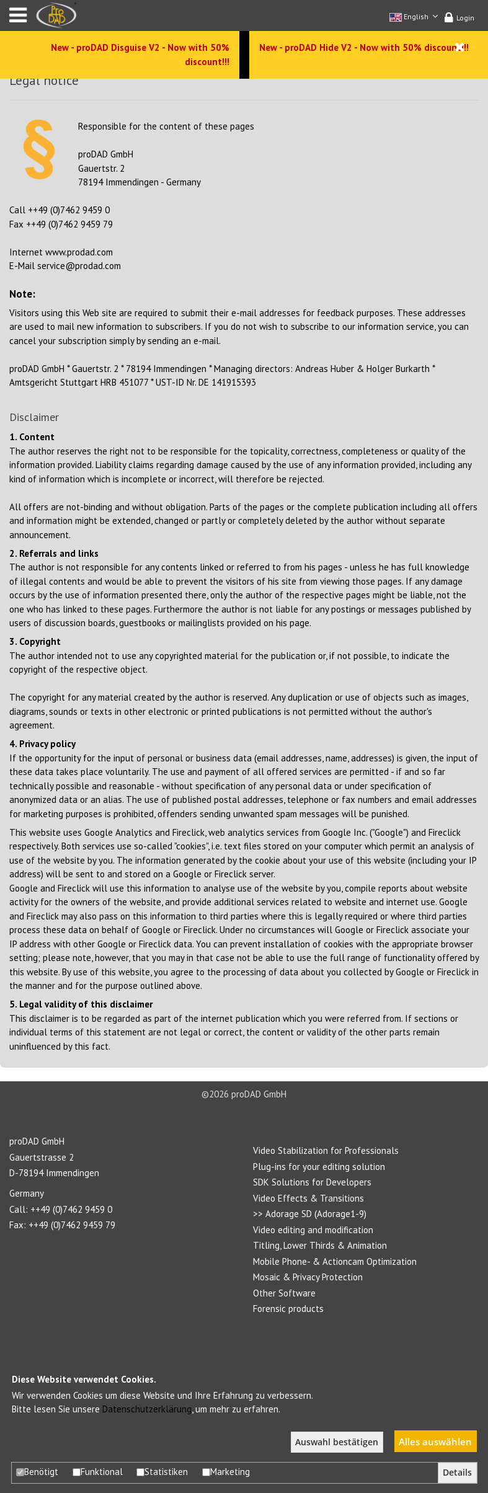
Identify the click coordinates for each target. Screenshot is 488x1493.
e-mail (206, 341)
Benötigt (37, 1471)
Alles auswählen (435, 1441)
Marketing (226, 1471)
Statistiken (162, 1471)
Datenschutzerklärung (147, 1409)
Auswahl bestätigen (336, 1442)
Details (457, 1472)
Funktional (98, 1471)
